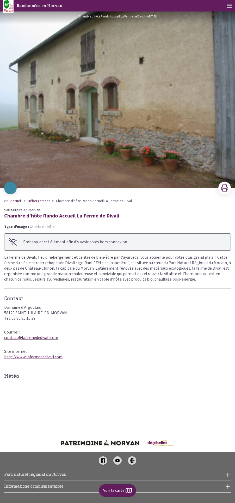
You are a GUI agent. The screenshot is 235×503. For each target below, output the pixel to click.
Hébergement (39, 201)
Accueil (16, 201)
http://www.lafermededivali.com (33, 357)
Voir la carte (117, 490)
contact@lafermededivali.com (31, 338)
